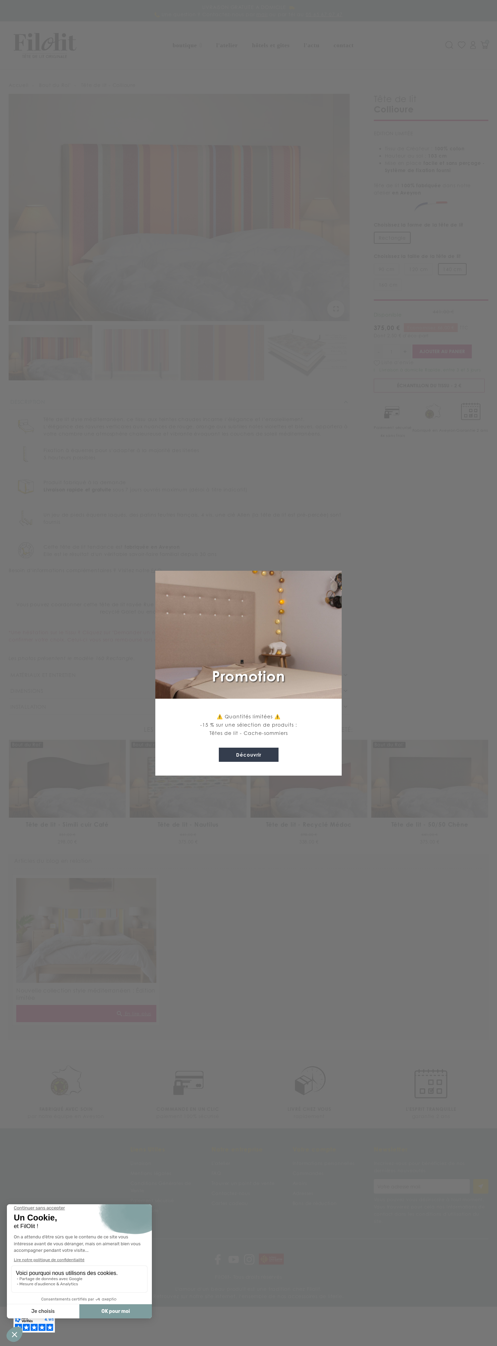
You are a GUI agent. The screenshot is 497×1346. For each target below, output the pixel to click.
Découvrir (248, 755)
